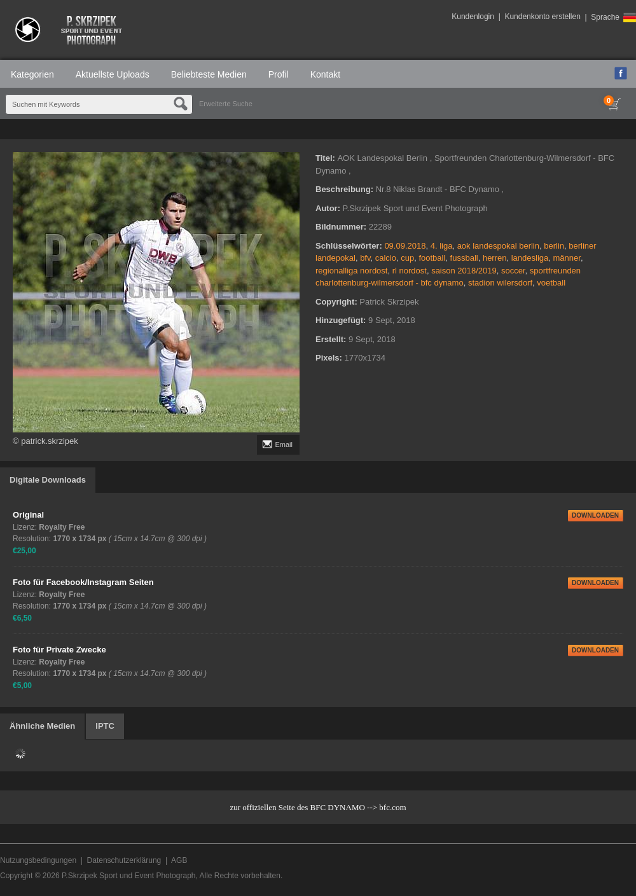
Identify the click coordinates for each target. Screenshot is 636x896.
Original (28, 515)
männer (567, 258)
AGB (179, 860)
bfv (365, 258)
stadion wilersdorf (500, 282)
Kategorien (32, 74)
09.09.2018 (404, 246)
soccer (513, 270)
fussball (464, 258)
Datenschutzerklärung (124, 860)
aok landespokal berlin (498, 246)
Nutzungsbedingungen (38, 860)
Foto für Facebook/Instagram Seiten (83, 582)
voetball (551, 282)
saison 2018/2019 (464, 270)
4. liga (442, 246)
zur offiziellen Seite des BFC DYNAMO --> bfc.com (318, 807)
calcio (385, 258)
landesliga (530, 258)
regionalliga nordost (351, 270)
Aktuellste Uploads (112, 74)
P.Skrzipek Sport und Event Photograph (129, 875)
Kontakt (325, 74)
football (431, 258)
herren (495, 258)
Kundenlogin (473, 16)
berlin (554, 246)
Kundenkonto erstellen (542, 16)
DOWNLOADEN (595, 515)
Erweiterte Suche (225, 103)
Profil (278, 74)
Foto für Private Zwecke (59, 649)
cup (407, 258)
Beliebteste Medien (209, 74)
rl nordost (409, 270)
